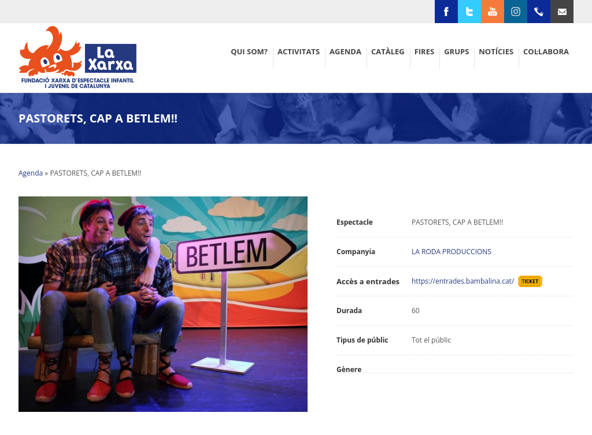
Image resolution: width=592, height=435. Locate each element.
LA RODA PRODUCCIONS (451, 251)
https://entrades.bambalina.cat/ (465, 281)
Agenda (30, 173)
